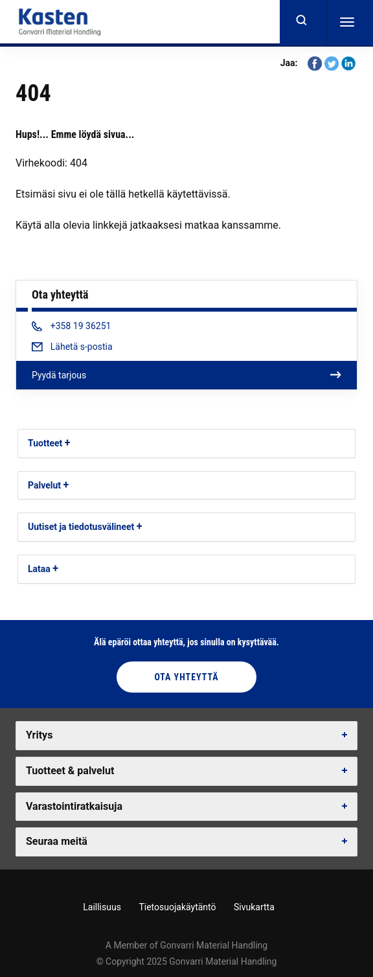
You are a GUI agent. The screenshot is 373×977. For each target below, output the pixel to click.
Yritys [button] (39, 735)
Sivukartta (254, 907)
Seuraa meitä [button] (56, 841)
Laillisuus (102, 907)
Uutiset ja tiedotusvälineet (81, 527)
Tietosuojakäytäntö (177, 907)
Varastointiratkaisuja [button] (74, 806)
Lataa (39, 569)
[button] (68, 443)
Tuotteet (45, 443)
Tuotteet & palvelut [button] (70, 770)
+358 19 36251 (71, 326)
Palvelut (44, 485)
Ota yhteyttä (186, 677)
